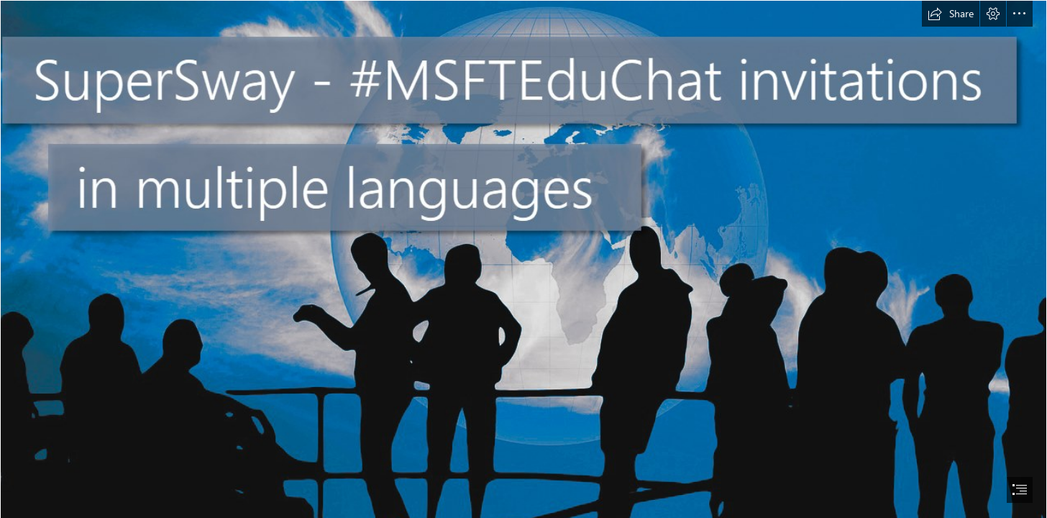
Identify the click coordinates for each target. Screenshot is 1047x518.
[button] (950, 14)
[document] (523, 259)
